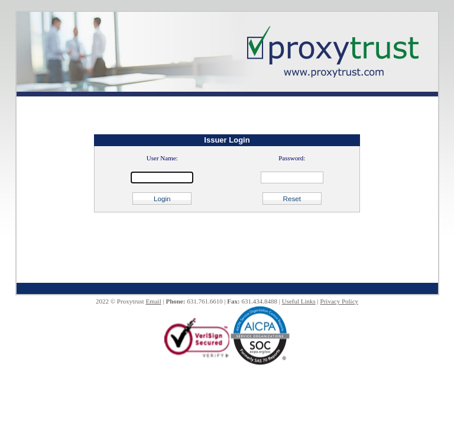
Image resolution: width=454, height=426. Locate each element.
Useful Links (299, 301)
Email (153, 301)
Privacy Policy (339, 301)
